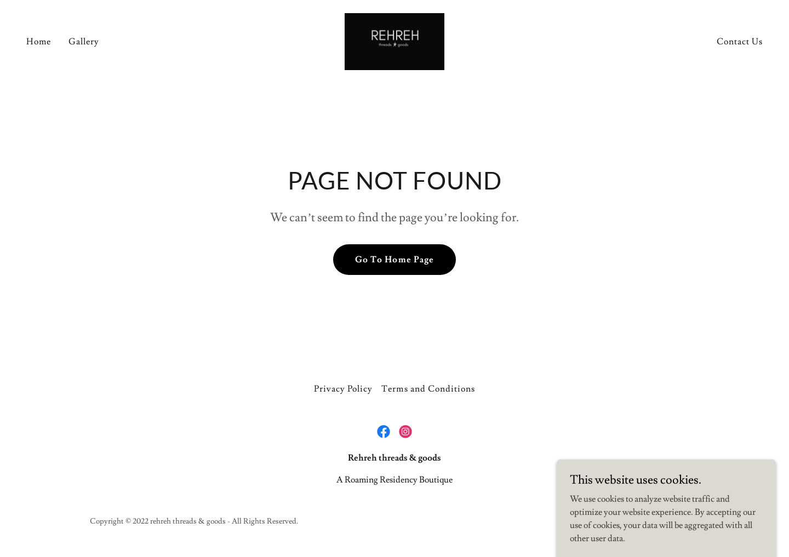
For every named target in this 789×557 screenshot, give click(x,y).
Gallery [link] (83, 41)
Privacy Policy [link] (343, 388)
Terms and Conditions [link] (427, 388)
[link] (394, 39)
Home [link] (38, 41)
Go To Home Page (394, 259)
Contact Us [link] (740, 41)
